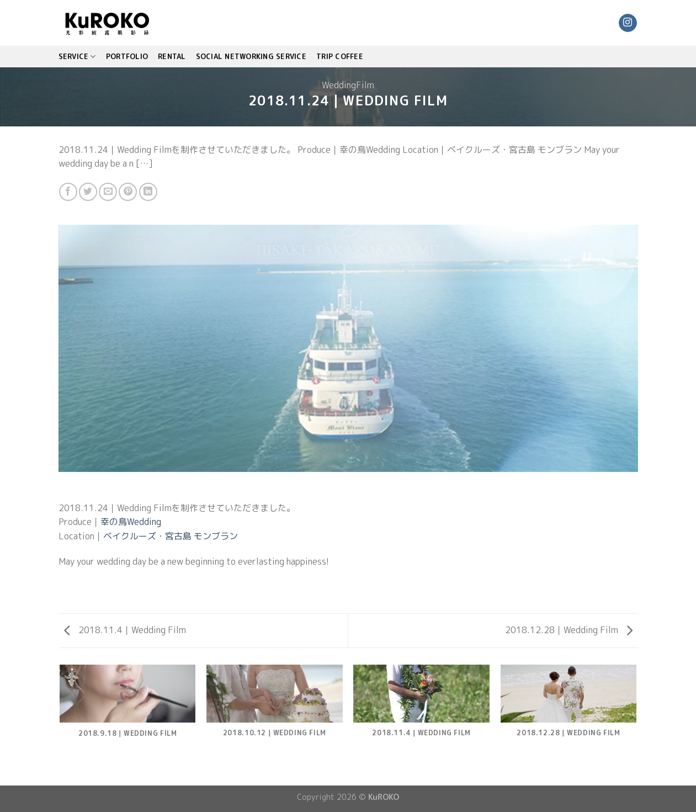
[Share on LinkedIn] (148, 192)
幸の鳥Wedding (130, 522)
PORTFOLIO (127, 56)
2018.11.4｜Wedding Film (125, 630)
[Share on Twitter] (88, 192)
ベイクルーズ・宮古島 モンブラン (170, 536)
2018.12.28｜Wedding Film (569, 630)
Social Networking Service (251, 56)
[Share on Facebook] (68, 192)
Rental (172, 56)
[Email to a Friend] (108, 192)
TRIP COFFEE (339, 56)
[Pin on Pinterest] (128, 192)
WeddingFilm (348, 85)
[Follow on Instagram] (628, 23)
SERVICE (77, 56)
